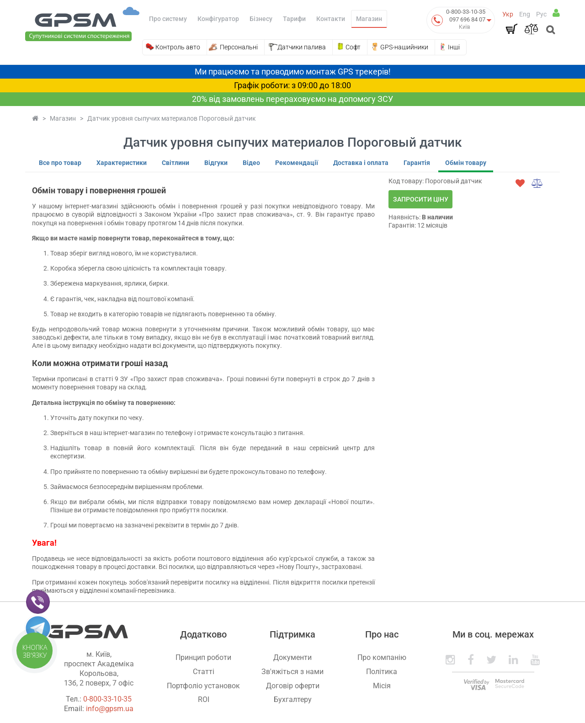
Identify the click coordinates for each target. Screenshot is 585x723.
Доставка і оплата (360, 162)
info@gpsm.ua (109, 708)
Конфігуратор (218, 18)
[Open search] (550, 30)
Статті (203, 671)
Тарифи (294, 18)
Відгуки (216, 162)
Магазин (369, 18)
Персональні (239, 47)
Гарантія (417, 162)
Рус (541, 14)
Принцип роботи (203, 657)
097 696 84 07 (467, 19)
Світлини (175, 162)
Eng (524, 14)
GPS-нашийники (404, 47)
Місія (382, 685)
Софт (353, 47)
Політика (381, 671)
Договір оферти (292, 685)
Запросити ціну (420, 199)
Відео (251, 162)
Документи (292, 657)
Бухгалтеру (293, 699)
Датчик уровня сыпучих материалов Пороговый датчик (171, 118)
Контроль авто (177, 47)
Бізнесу (261, 18)
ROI (203, 699)
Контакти (330, 18)
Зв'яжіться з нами (292, 671)
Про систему (168, 18)
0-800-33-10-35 (465, 11)
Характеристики (121, 162)
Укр (507, 14)
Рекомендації (296, 162)
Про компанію (381, 657)
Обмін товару (465, 162)
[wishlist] (520, 183)
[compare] (537, 183)
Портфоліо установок (203, 685)
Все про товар (60, 162)
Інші (454, 47)
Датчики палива (301, 47)
